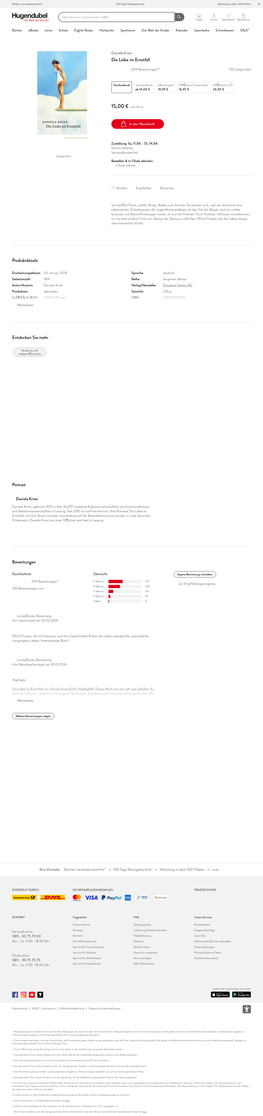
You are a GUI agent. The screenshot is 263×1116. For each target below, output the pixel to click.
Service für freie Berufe (87, 964)
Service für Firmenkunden (88, 947)
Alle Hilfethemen (144, 964)
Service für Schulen (84, 952)
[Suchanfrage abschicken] (179, 17)
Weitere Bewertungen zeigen (33, 716)
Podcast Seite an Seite (207, 952)
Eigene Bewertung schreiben (195, 574)
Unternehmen (81, 925)
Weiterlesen (25, 305)
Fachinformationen (85, 941)
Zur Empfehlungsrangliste (197, 583)
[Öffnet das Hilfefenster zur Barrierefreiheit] (247, 1010)
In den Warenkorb (137, 124)
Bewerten (167, 188)
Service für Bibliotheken (87, 958)
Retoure (138, 941)
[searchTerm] (116, 17)
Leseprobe (63, 156)
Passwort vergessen (146, 952)
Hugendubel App (204, 930)
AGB (35, 1008)
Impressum (49, 1008)
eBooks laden (142, 947)
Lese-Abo (200, 936)
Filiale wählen (126, 165)
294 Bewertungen (144, 69)
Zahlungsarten (142, 925)
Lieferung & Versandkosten (150, 930)
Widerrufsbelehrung (72, 1008)
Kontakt (78, 930)
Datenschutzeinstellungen (105, 1008)
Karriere (77, 936)
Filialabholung (142, 936)
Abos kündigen (143, 958)
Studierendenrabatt (206, 958)
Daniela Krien (121, 53)
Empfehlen (143, 188)
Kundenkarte (202, 925)
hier (67, 1100)
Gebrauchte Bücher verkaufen (212, 941)
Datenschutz (20, 1008)
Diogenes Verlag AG (177, 285)
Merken (121, 188)
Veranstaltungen (204, 947)
